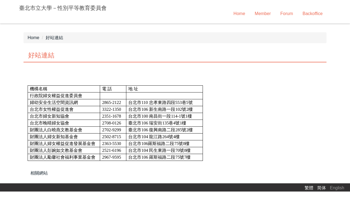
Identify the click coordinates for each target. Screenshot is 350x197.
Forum (286, 13)
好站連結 (54, 37)
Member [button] (263, 13)
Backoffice (312, 13)
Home (239, 13)
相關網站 (39, 173)
